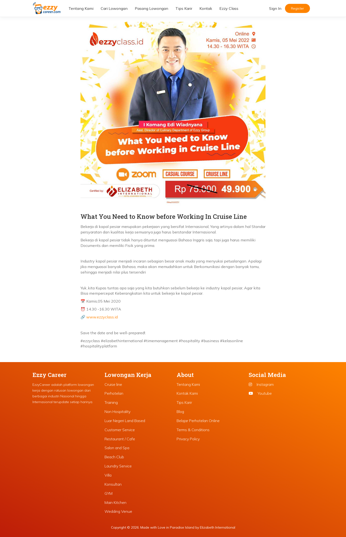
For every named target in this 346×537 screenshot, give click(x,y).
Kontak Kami (187, 393)
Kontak (205, 8)
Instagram (261, 384)
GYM (108, 493)
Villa (108, 475)
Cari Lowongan (114, 8)
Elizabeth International (217, 527)
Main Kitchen (115, 502)
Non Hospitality (117, 411)
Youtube (260, 393)
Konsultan (113, 484)
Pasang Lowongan (151, 8)
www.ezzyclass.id (102, 317)
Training (111, 402)
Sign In (275, 8)
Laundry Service (118, 466)
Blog (180, 411)
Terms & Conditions (193, 429)
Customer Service (120, 429)
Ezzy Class (228, 8)
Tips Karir (183, 8)
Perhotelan (114, 393)
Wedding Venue (118, 511)
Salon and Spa (117, 447)
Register (297, 8)
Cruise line (113, 384)
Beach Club (114, 456)
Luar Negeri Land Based (125, 420)
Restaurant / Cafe (120, 438)
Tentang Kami (80, 8)
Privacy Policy (188, 438)
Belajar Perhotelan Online (198, 420)
